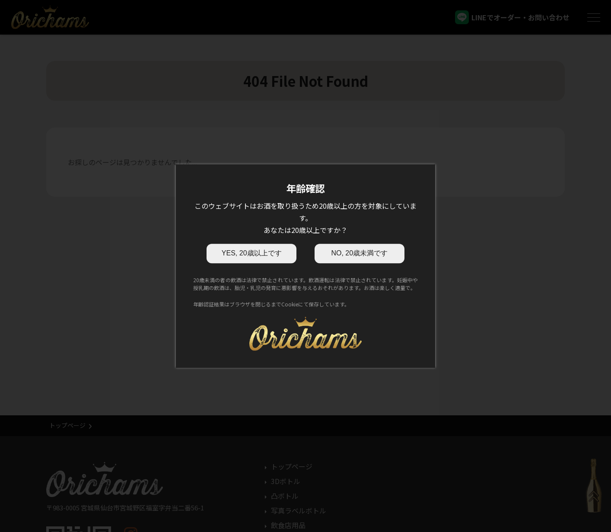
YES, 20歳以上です (252, 253)
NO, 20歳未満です (359, 253)
